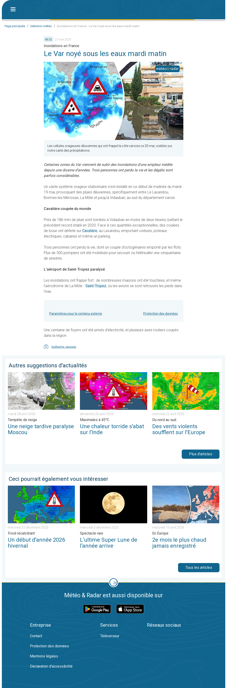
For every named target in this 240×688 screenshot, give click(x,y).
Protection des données (160, 313)
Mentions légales (44, 656)
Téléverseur (109, 636)
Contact (36, 636)
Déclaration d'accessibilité (51, 666)
